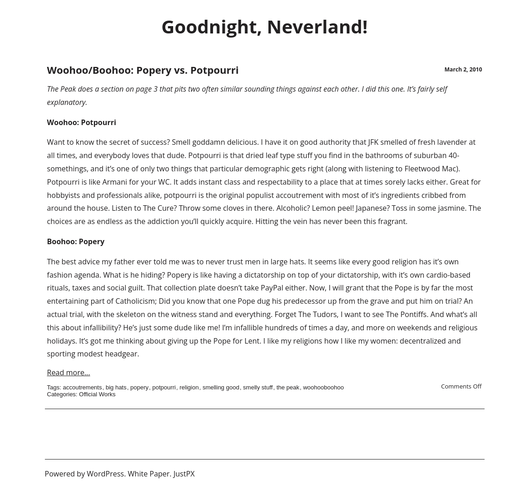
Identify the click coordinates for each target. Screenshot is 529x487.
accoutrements (82, 387)
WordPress (105, 474)
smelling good (220, 387)
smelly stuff (258, 387)
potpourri (163, 387)
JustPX (184, 474)
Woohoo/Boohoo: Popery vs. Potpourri (143, 70)
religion (189, 387)
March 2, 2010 (463, 69)
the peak (288, 387)
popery (139, 387)
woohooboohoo (323, 387)
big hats (116, 387)
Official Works (97, 394)
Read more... (68, 372)
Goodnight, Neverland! (264, 26)
